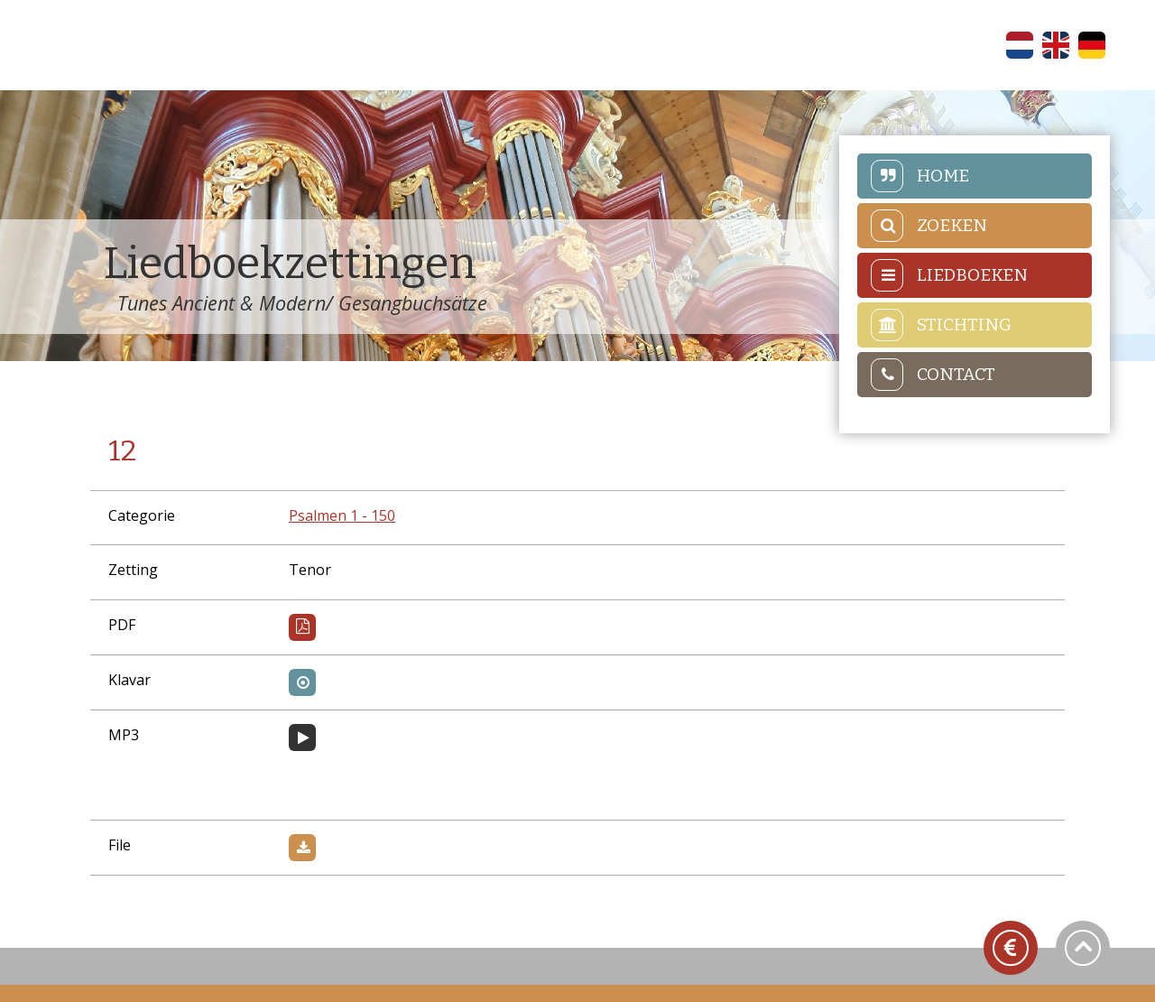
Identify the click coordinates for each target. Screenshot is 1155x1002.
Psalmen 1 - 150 (342, 515)
